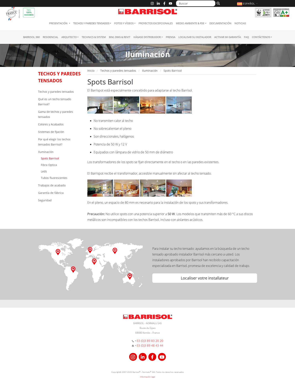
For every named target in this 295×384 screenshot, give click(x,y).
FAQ (246, 37)
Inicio (90, 70)
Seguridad (45, 200)
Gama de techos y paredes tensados (55, 114)
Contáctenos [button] (261, 37)
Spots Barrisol (49, 158)
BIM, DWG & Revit (119, 37)
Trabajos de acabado (52, 185)
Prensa (170, 37)
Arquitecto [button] (69, 37)
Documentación (220, 23)
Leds (43, 171)
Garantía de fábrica (51, 193)
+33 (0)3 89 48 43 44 (149, 345)
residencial (50, 37)
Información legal (147, 376)
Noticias (240, 23)
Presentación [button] (58, 23)
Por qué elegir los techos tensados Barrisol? (54, 141)
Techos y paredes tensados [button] (91, 23)
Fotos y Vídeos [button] (124, 23)
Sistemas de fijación (51, 132)
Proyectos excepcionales (156, 23)
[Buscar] (195, 3)
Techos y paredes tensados (56, 91)
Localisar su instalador (194, 37)
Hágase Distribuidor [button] (147, 37)
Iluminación (46, 152)
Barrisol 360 (31, 37)
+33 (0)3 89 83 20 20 (149, 341)
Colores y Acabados (51, 124)
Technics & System (94, 37)
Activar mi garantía (227, 37)
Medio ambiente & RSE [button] (190, 23)
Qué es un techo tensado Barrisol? (54, 101)
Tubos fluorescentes (53, 178)
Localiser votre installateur (205, 278)
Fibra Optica (48, 165)
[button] (247, 3)
